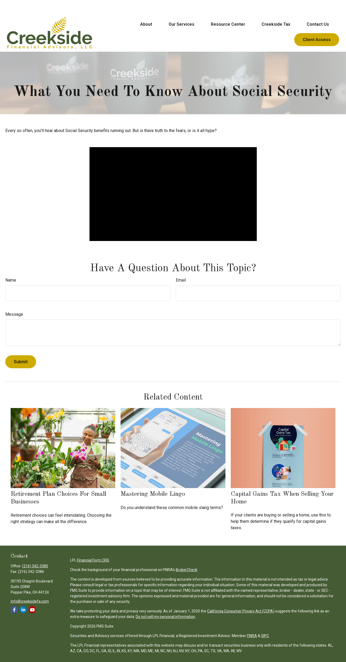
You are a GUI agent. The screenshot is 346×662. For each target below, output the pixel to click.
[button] (146, 10)
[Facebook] (14, 609)
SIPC (265, 636)
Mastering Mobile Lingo (153, 494)
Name (10, 280)
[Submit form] (20, 361)
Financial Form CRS (93, 560)
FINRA (252, 636)
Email (181, 280)
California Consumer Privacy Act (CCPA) (240, 611)
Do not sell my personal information (165, 617)
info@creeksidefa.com (30, 601)
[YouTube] (32, 609)
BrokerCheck (186, 570)
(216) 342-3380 (35, 566)
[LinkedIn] (23, 609)
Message (14, 314)
